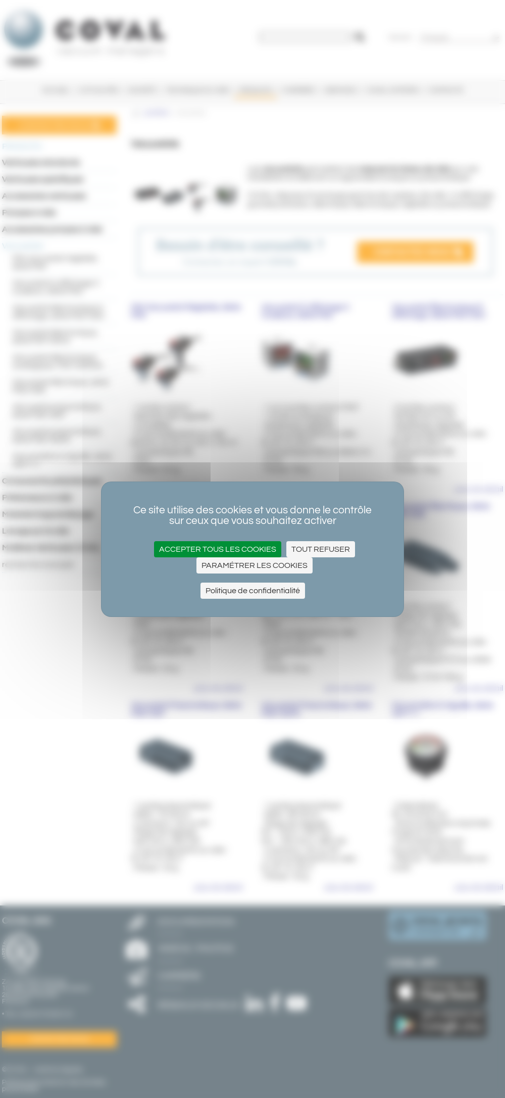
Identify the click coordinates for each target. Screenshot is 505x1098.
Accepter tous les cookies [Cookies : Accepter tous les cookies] (217, 549)
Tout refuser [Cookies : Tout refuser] (320, 549)
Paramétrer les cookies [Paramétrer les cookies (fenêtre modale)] (254, 565)
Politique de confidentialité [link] (253, 591)
